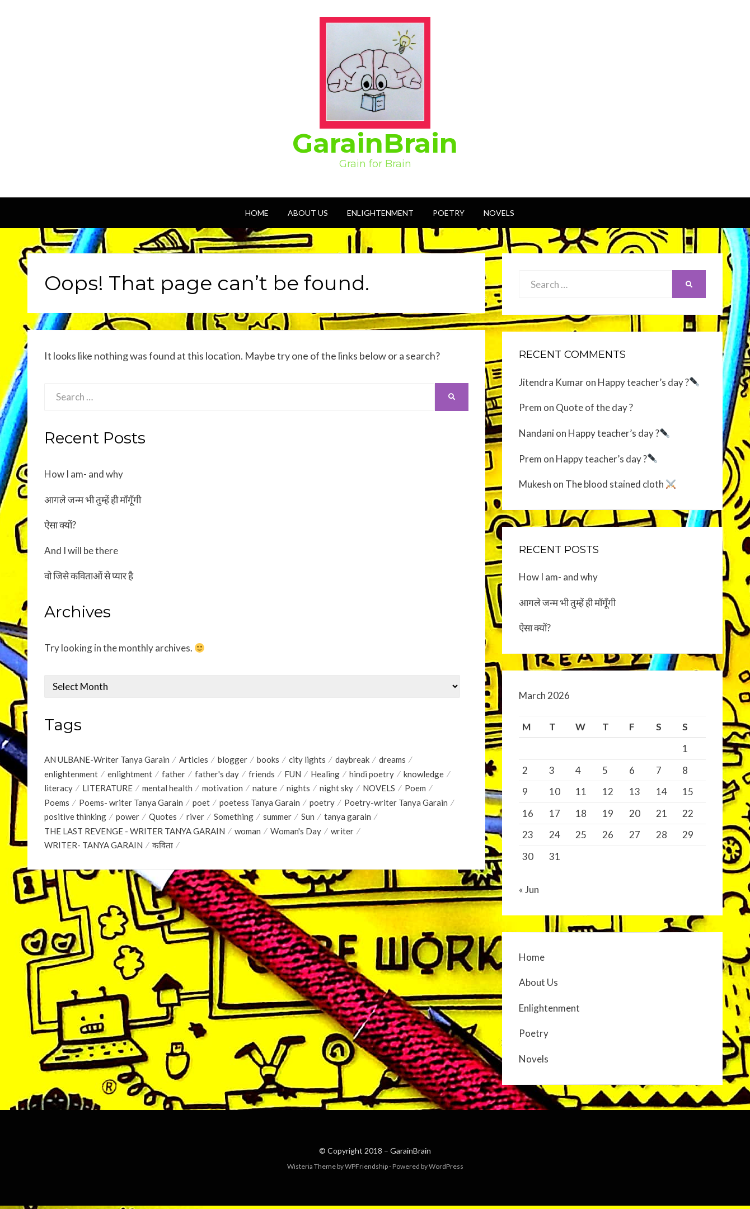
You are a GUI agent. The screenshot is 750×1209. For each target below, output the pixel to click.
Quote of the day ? (594, 407)
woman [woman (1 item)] (248, 835)
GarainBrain (375, 143)
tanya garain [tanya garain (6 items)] (347, 820)
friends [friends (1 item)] (262, 775)
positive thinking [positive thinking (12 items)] (75, 820)
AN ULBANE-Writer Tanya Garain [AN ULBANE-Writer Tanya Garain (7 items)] (107, 760)
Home (257, 213)
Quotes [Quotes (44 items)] (163, 820)
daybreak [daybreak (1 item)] (352, 760)
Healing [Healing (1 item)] (325, 775)
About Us (308, 213)
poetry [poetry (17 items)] (322, 805)
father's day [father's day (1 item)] (217, 775)
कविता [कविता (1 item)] (162, 851)
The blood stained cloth (620, 484)
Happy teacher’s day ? (648, 382)
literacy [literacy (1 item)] (58, 790)
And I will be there (81, 550)
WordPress (446, 1169)
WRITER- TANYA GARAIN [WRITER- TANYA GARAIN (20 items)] (93, 851)
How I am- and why (83, 474)
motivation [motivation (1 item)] (222, 790)
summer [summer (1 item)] (277, 820)
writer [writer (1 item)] (342, 835)
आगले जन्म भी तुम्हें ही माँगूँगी (92, 500)
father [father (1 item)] (173, 775)
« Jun (529, 893)
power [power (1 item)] (127, 820)
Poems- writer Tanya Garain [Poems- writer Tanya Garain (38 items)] (131, 805)
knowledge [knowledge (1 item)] (424, 775)
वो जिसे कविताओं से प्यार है (88, 576)
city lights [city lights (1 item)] (307, 760)
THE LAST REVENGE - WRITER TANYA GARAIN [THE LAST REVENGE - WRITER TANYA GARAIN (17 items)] (134, 835)
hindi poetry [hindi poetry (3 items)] (371, 775)
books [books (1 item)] (268, 760)
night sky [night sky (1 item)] (336, 790)
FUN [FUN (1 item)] (292, 775)
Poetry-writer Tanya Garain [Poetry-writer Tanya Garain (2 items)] (396, 805)
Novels (499, 213)
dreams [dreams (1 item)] (392, 760)
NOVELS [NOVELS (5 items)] (379, 790)
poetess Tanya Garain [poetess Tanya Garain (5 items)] (259, 805)
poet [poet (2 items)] (201, 805)
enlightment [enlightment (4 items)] (129, 775)
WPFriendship (366, 1169)
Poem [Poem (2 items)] (415, 790)
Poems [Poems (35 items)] (56, 805)
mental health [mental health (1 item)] (167, 790)
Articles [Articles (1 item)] (193, 760)
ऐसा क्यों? (60, 525)
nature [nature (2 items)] (264, 790)
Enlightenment (380, 213)
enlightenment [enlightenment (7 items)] (71, 775)
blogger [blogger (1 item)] (232, 760)
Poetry (449, 213)
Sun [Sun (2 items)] (308, 820)
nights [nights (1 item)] (298, 790)
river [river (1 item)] (195, 820)
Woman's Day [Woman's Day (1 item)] (295, 835)
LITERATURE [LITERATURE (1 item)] (107, 790)
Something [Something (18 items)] (234, 820)
